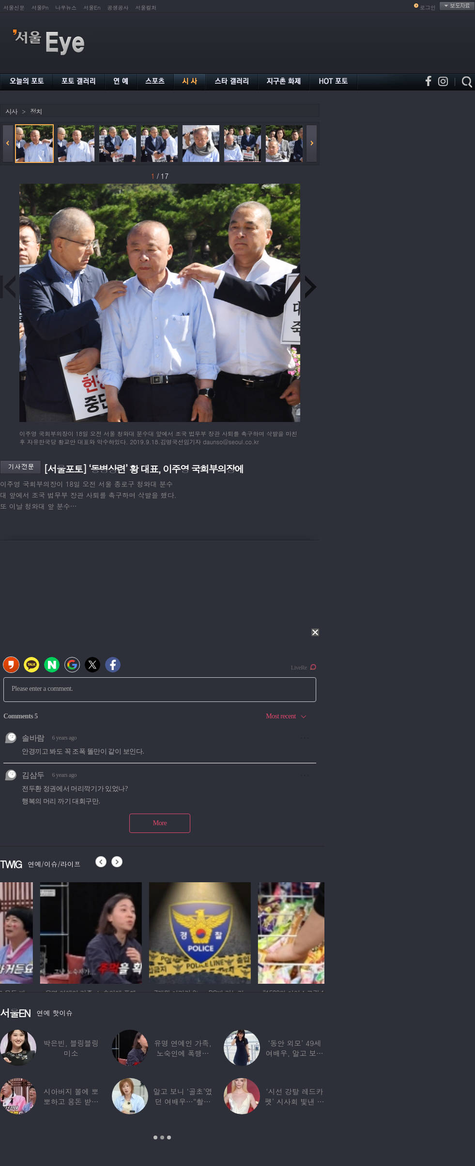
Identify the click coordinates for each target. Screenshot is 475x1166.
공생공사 (118, 7)
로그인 (428, 7)
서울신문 (14, 7)
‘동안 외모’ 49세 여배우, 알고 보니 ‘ (294, 1053)
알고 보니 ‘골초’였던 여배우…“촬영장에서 (182, 1101)
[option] (51, 931)
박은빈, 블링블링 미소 (71, 1048)
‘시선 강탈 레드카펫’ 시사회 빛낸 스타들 (294, 1101)
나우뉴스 (66, 7)
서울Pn (39, 7)
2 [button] (162, 1137)
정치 (36, 111)
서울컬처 (146, 7)
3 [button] (169, 1137)
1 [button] (155, 1137)
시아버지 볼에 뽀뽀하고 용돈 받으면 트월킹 (71, 1101)
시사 (11, 111)
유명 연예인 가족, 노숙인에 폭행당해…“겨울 (183, 1053)
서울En (91, 7)
